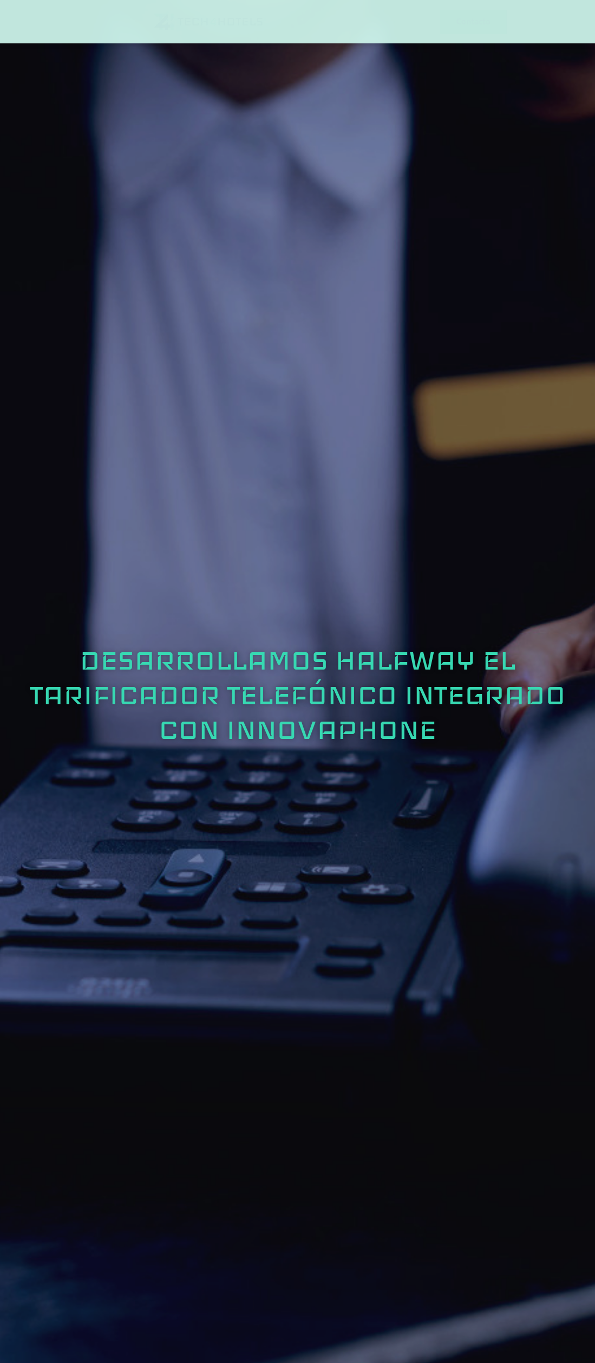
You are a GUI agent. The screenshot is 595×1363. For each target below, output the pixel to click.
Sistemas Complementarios (416, 18)
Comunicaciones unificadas (275, 18)
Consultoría (209, 18)
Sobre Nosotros (150, 18)
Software (340, 18)
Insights (484, 18)
